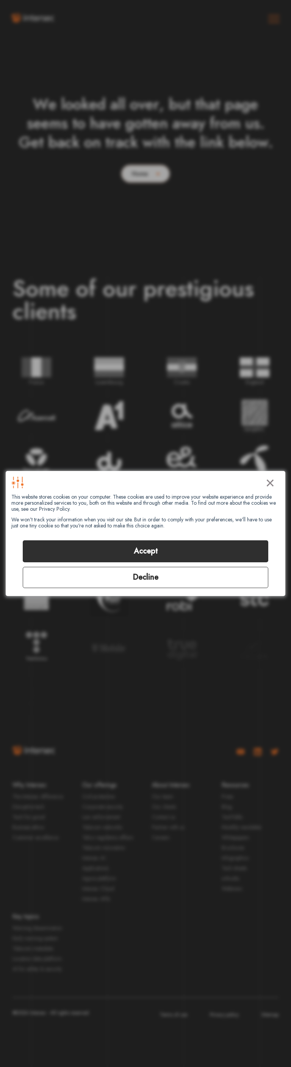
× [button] (270, 481)
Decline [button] (145, 577)
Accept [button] (146, 551)
